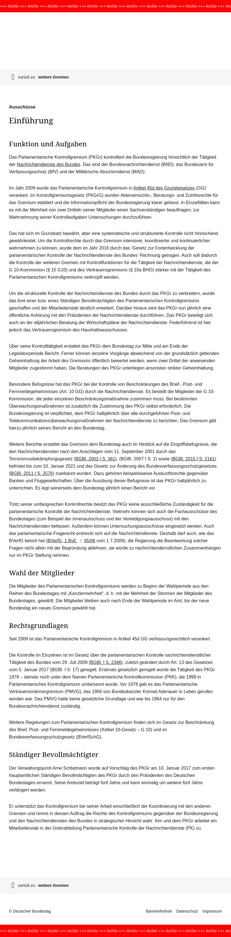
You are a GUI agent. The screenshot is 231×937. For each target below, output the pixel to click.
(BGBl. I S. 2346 (105, 662)
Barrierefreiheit (159, 911)
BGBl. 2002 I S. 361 (95, 458)
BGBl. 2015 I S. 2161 (194, 458)
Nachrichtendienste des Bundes (48, 164)
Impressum (212, 911)
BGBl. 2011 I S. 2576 (31, 473)
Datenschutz (187, 911)
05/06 (86, 540)
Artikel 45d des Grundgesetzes (164, 188)
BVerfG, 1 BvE (62, 540)
